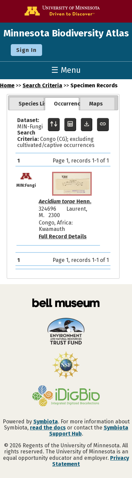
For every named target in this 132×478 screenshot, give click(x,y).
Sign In (26, 50)
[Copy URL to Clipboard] (103, 124)
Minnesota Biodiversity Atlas (66, 33)
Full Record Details (63, 236)
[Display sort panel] (54, 124)
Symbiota (45, 421)
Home (7, 85)
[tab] (26, 103)
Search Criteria (42, 85)
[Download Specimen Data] (87, 124)
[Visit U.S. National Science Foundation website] (66, 366)
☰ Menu (66, 70)
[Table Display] (70, 124)
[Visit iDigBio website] (66, 396)
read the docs (48, 427)
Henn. (65, 201)
